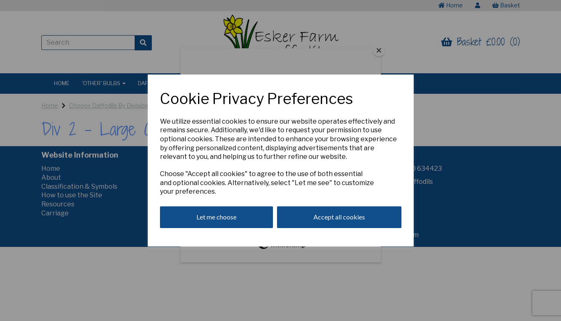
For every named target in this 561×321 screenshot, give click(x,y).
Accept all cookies (339, 217)
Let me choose (216, 217)
